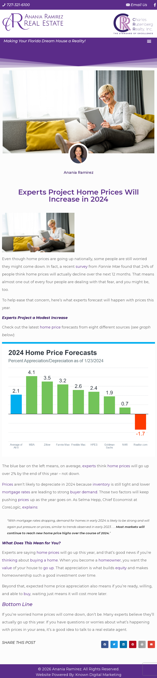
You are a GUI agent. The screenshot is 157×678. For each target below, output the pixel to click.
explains (29, 507)
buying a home (44, 560)
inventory (101, 484)
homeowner (110, 560)
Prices (7, 484)
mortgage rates (16, 492)
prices (23, 500)
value (7, 568)
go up (48, 568)
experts (89, 466)
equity (121, 568)
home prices (118, 466)
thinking (9, 560)
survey (82, 266)
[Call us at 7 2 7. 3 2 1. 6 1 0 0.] (16, 5)
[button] (149, 41)
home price (50, 327)
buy (27, 594)
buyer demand (83, 492)
